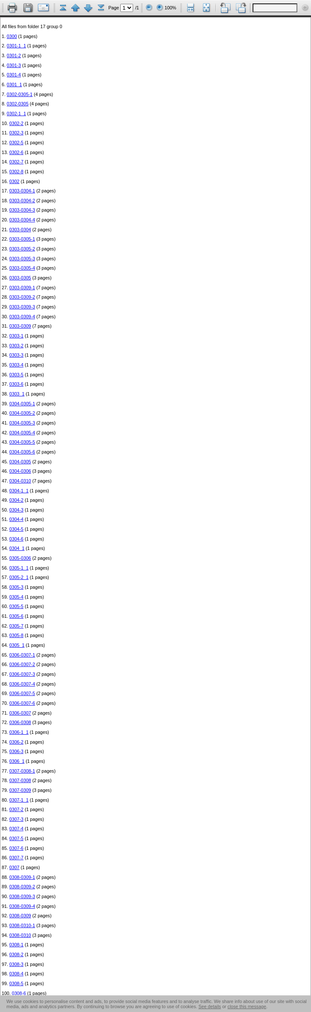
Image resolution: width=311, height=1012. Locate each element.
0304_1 (17, 548)
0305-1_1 (19, 567)
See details (209, 1006)
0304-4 (16, 519)
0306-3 (16, 751)
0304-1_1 (19, 490)
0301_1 (14, 84)
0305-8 (16, 635)
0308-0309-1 (22, 877)
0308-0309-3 (22, 896)
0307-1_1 (19, 800)
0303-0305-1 (22, 238)
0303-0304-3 (22, 209)
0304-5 (16, 529)
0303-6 (16, 384)
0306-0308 (20, 722)
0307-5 (16, 838)
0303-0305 (20, 277)
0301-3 (14, 65)
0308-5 (16, 983)
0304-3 (16, 509)
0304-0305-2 (22, 413)
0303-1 (16, 335)
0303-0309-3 (22, 306)
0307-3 (16, 819)
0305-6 (16, 616)
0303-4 (16, 364)
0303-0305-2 (22, 248)
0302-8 (16, 171)
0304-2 (16, 500)
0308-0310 (20, 935)
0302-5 (16, 142)
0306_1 (17, 761)
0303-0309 (20, 326)
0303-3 (16, 355)
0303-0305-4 (22, 267)
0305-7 (16, 625)
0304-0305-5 (22, 442)
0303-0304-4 (22, 219)
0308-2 (16, 954)
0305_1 (17, 645)
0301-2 (14, 55)
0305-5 (16, 606)
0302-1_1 (16, 113)
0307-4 (16, 828)
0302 (14, 181)
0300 (12, 36)
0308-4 (16, 973)
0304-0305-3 (22, 422)
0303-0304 (20, 229)
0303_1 (17, 393)
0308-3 (16, 964)
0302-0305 (18, 103)
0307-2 (16, 809)
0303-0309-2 (22, 297)
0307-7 (16, 857)
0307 (14, 867)
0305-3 (16, 587)
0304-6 (16, 538)
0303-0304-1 (22, 190)
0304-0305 (20, 461)
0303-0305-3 (22, 258)
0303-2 (16, 345)
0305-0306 (20, 558)
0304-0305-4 (22, 432)
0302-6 (16, 152)
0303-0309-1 (22, 287)
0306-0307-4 (22, 683)
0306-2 (16, 741)
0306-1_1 (19, 732)
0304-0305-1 (22, 403)
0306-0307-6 (22, 703)
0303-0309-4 (22, 316)
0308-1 (16, 944)
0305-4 (16, 596)
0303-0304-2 (22, 200)
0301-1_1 (16, 45)
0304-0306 (20, 471)
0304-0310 (20, 480)
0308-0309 (20, 915)
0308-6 (19, 993)
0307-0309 (20, 790)
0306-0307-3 (22, 674)
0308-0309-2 (22, 886)
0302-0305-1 (19, 94)
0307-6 (16, 848)
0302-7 (16, 161)
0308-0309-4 (22, 906)
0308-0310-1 (22, 925)
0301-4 (14, 74)
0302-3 (16, 132)
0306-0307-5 (22, 693)
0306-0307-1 (22, 654)
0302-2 (16, 123)
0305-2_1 (19, 577)
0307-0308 (20, 780)
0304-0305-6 (22, 451)
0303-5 (16, 374)
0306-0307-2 (22, 664)
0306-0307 (20, 712)
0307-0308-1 (22, 771)
